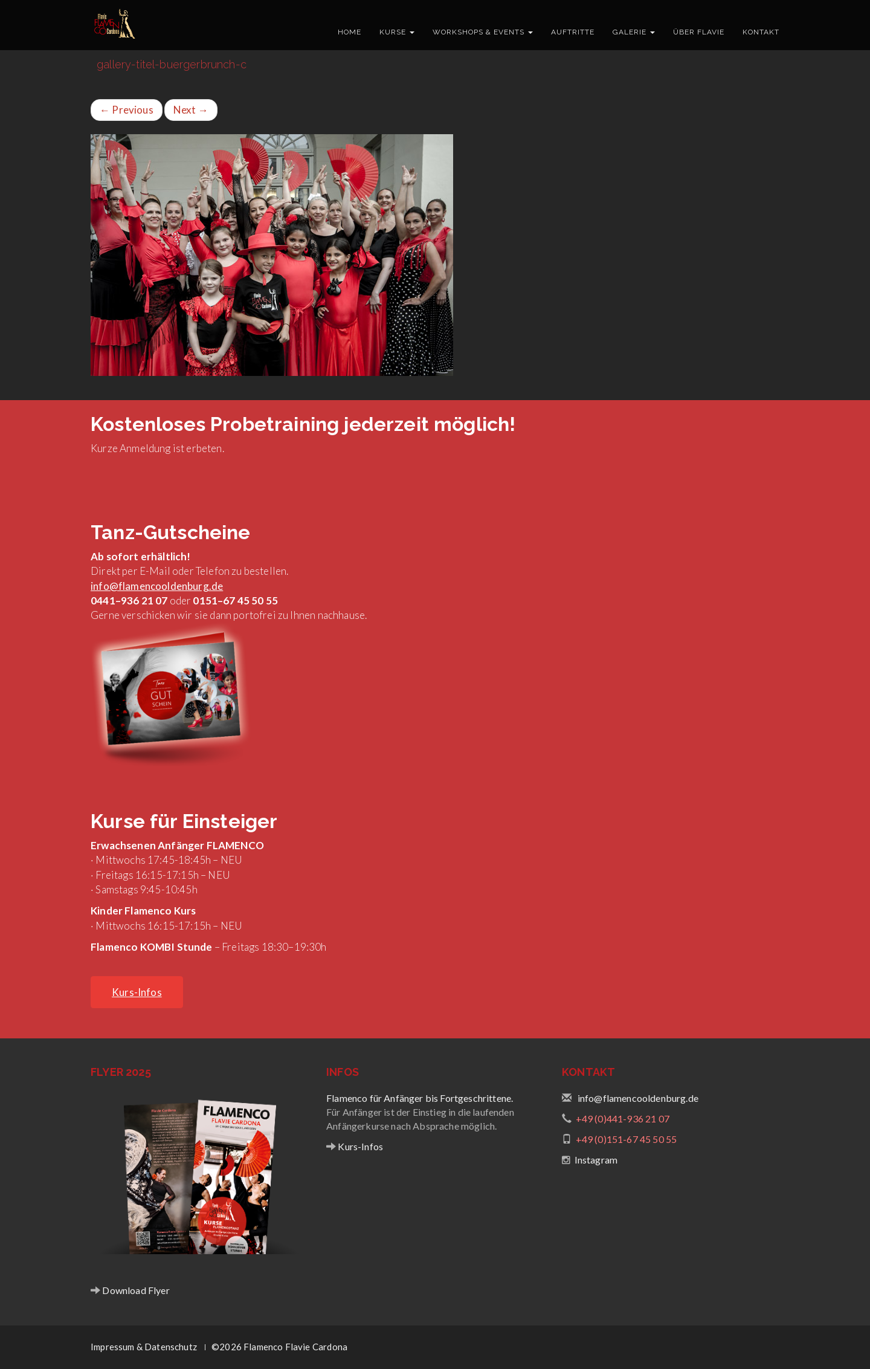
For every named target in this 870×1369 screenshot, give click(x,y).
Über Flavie (698, 32)
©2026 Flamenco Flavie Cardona (279, 1346)
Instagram (596, 1159)
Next (190, 109)
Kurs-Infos (359, 1146)
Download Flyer (135, 1290)
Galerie (634, 32)
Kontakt (761, 32)
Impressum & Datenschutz (144, 1346)
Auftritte (572, 32)
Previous (126, 109)
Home (349, 32)
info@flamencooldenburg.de (157, 586)
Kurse (396, 32)
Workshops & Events (483, 32)
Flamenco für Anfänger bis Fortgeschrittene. (419, 1098)
